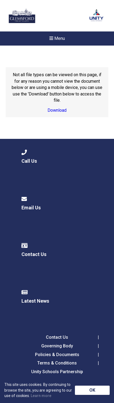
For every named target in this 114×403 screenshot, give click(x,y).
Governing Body (57, 345)
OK (92, 390)
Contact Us (57, 337)
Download (56, 110)
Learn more (41, 396)
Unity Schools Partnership (57, 371)
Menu (57, 38)
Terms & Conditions (57, 363)
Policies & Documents (57, 354)
